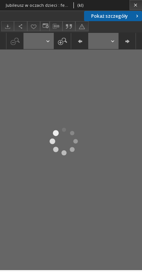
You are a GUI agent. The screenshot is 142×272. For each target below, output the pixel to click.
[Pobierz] (7, 26)
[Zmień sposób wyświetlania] (44, 26)
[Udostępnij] (20, 26)
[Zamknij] (136, 5)
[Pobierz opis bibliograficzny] (56, 26)
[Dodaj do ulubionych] (33, 26)
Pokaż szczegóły (115, 16)
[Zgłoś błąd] (81, 26)
